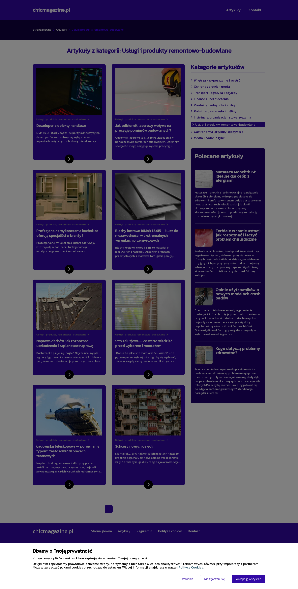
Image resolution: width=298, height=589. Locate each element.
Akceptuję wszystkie (248, 579)
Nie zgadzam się (214, 579)
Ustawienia (186, 579)
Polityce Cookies (190, 567)
